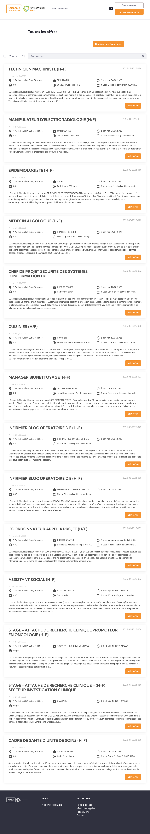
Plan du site (83, 811)
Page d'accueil (84, 804)
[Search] (84, 56)
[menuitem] (59, 8)
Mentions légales (86, 808)
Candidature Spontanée (108, 43)
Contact (81, 815)
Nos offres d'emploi (52, 804)
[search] (143, 56)
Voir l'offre (133, 105)
